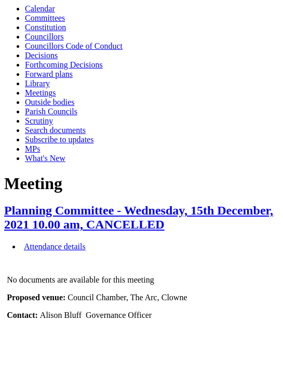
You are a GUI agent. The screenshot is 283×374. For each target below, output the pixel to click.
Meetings (40, 92)
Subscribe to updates (59, 139)
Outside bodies (50, 102)
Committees (45, 18)
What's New (45, 158)
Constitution (45, 27)
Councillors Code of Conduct (74, 46)
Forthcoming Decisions (64, 64)
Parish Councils (51, 111)
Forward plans (49, 74)
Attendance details (55, 246)
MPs (32, 148)
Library (37, 83)
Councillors (44, 36)
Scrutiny (39, 120)
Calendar (40, 8)
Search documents (55, 130)
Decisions (41, 55)
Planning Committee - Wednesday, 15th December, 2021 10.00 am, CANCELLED (138, 217)
